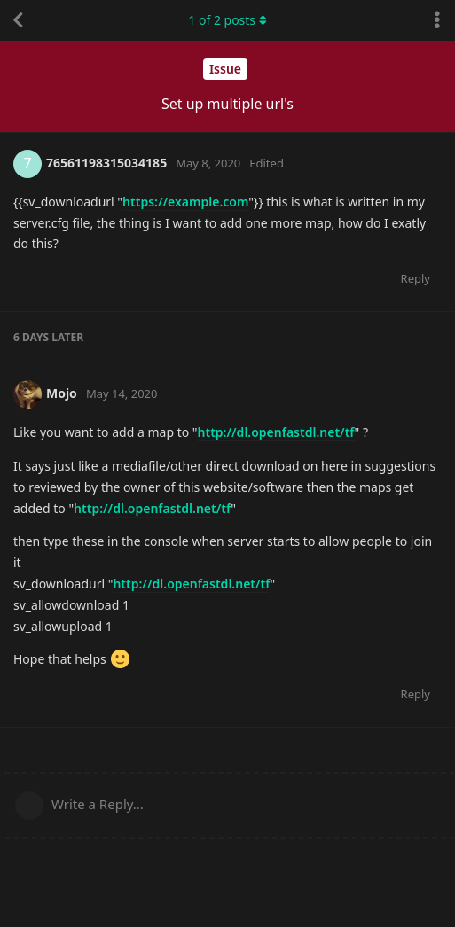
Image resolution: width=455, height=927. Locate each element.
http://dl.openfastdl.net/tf (276, 432)
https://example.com (185, 201)
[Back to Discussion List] (17, 20)
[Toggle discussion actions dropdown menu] (437, 20)
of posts (227, 20)
